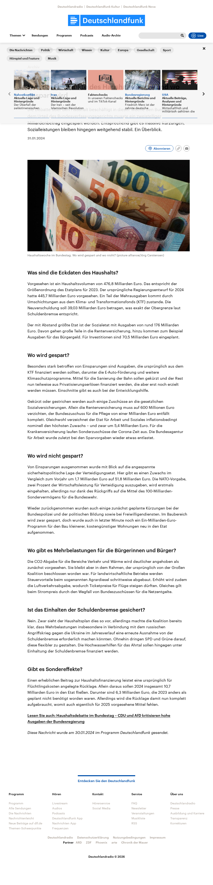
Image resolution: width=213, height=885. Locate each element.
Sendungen (40, 35)
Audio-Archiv (111, 35)
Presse (174, 808)
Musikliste (138, 818)
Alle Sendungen (20, 808)
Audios (57, 808)
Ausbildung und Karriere (187, 813)
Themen (15, 35)
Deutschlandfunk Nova (139, 6)
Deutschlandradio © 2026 (106, 856)
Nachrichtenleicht (21, 818)
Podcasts (86, 35)
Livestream (60, 803)
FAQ (134, 803)
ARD (79, 842)
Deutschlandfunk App (67, 818)
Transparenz (178, 818)
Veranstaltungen (142, 813)
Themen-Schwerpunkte (25, 828)
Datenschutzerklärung (93, 837)
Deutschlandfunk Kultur (103, 6)
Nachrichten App (64, 823)
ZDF (89, 842)
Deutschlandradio (70, 6)
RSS (134, 823)
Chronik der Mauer (134, 842)
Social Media (101, 808)
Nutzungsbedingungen (129, 837)
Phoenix (101, 842)
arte (114, 842)
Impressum (158, 837)
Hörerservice (101, 803)
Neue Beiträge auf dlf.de (25, 823)
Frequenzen (60, 828)
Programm (64, 35)
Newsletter (138, 808)
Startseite (13, 49)
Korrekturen (178, 823)
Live (197, 35)
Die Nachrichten (35, 49)
